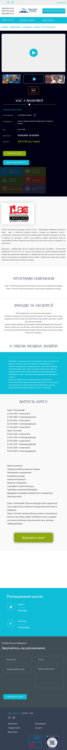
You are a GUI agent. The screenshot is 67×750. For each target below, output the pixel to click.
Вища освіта (48, 20)
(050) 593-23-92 (8, 8)
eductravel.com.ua (14, 704)
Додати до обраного (16, 162)
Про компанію (40, 714)
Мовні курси (8, 20)
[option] (33, 52)
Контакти (38, 719)
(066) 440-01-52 (8, 13)
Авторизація (61, 2)
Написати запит (14, 153)
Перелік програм (34, 90)
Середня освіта (28, 20)
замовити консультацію (53, 11)
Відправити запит (33, 528)
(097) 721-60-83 (8, 11)
